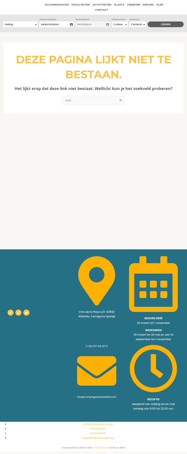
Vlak (152, 5)
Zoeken (165, 26)
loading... (10, 26)
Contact (164, 5)
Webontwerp (100, 450)
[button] (105, 11)
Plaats (111, 5)
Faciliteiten (73, 5)
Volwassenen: (119, 21)
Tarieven (126, 5)
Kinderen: (134, 21)
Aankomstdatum (50, 26)
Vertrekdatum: (82, 21)
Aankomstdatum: (48, 21)
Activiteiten (94, 5)
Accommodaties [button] (49, 5)
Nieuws (140, 5)
